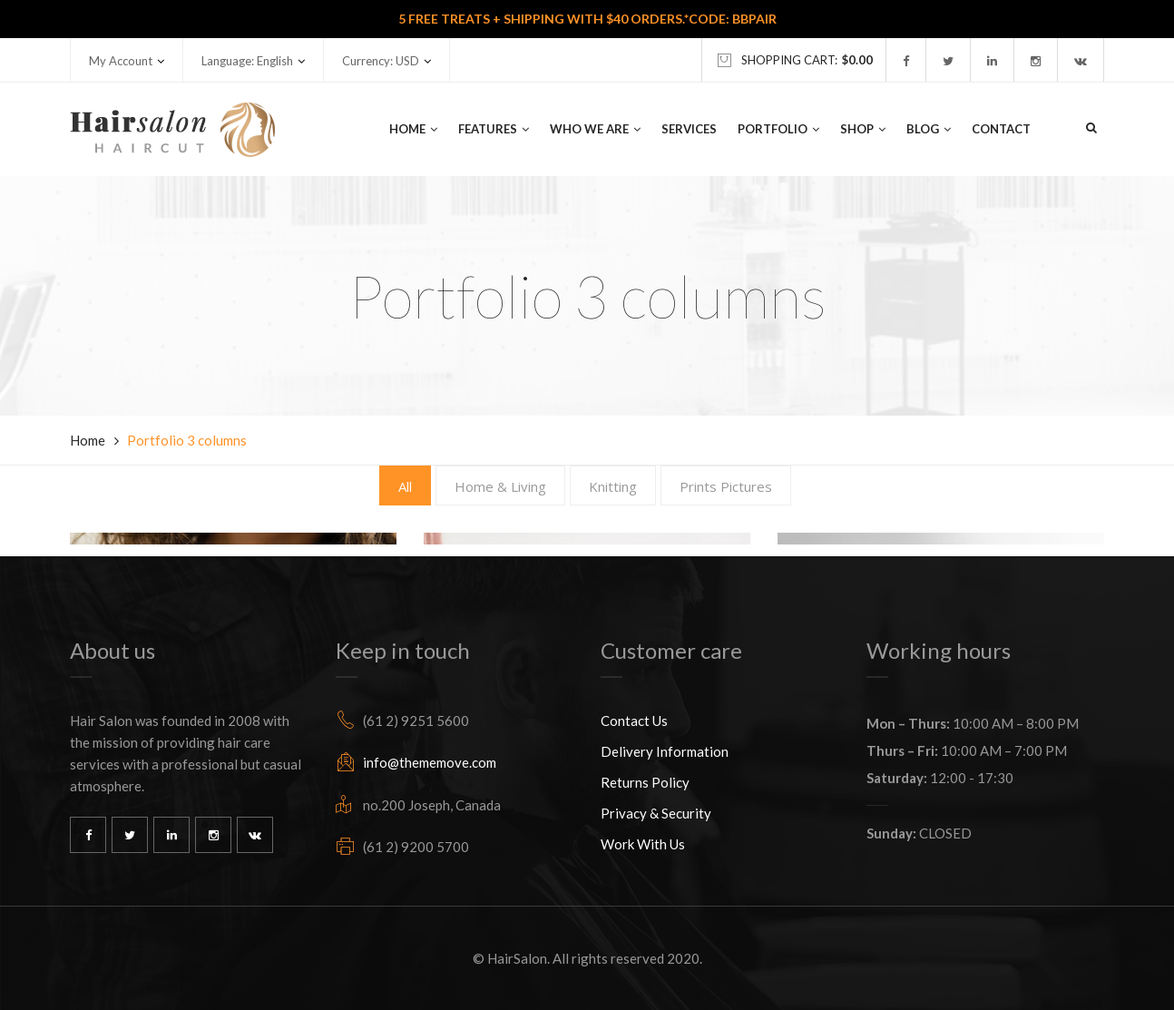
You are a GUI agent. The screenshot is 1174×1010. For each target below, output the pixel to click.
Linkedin (171, 835)
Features (493, 129)
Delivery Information (665, 751)
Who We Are (595, 129)
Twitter (130, 835)
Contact (1001, 129)
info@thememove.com (429, 762)
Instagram (213, 835)
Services (689, 129)
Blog (928, 129)
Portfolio (778, 129)
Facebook (88, 835)
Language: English (247, 61)
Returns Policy (645, 782)
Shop (862, 129)
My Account (120, 61)
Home (413, 129)
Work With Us (643, 844)
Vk (255, 835)
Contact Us (634, 720)
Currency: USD (380, 61)
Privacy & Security (656, 813)
